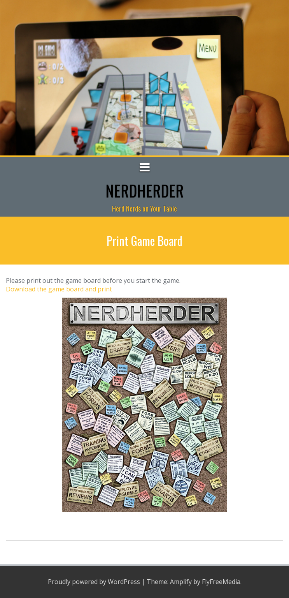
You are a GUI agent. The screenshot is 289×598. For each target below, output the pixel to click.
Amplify (181, 581)
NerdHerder (144, 190)
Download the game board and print (59, 289)
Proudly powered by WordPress (94, 581)
